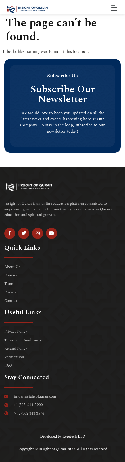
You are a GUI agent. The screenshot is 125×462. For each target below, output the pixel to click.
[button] (114, 8)
